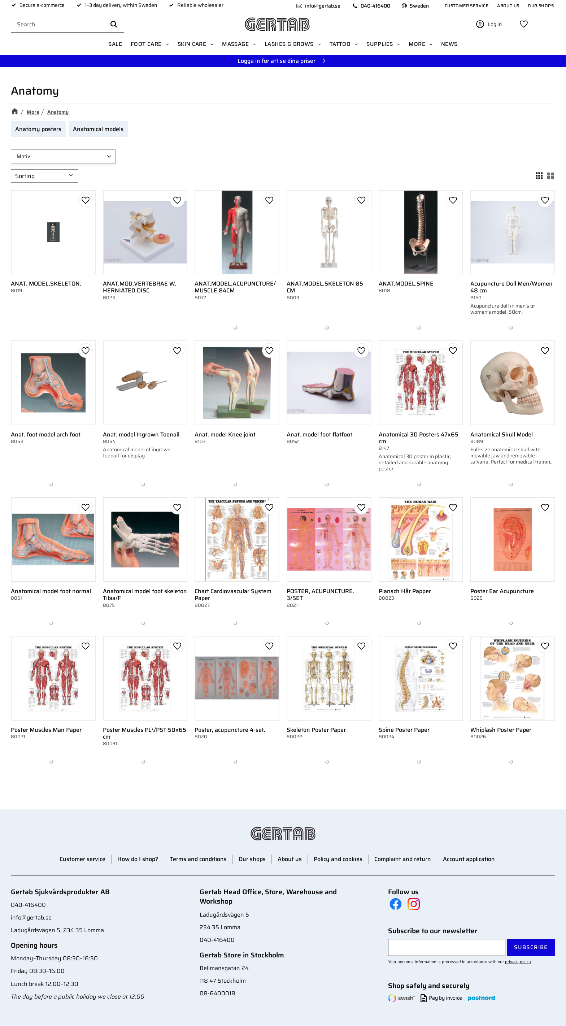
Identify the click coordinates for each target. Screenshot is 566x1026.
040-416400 (375, 6)
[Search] (114, 24)
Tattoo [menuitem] (340, 44)
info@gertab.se (322, 6)
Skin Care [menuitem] (192, 44)
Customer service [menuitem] (466, 5)
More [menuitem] (417, 44)
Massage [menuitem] (235, 44)
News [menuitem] (449, 44)
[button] (523, 24)
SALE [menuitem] (115, 44)
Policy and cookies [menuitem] (338, 859)
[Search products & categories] (67, 24)
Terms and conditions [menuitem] (198, 859)
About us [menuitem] (508, 5)
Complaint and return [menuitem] (402, 859)
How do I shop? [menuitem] (137, 859)
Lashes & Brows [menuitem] (289, 44)
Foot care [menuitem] (146, 44)
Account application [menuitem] (469, 859)
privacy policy (518, 961)
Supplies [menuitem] (379, 44)
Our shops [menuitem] (541, 5)
